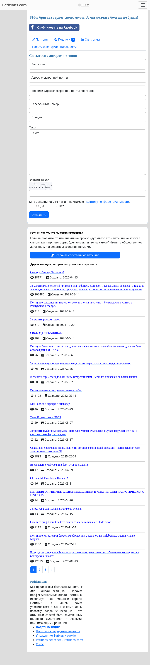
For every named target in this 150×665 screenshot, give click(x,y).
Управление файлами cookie (56, 635)
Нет (61, 206)
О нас (40, 644)
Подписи (64, 40)
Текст (33, 127)
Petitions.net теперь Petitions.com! (59, 640)
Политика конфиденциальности (54, 47)
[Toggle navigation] (143, 5)
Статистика (90, 39)
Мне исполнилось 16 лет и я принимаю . (79, 202)
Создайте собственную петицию (75, 255)
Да (42, 206)
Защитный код (39, 180)
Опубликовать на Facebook (53, 27)
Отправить (39, 215)
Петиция (40, 39)
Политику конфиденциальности (107, 202)
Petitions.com (14, 5)
